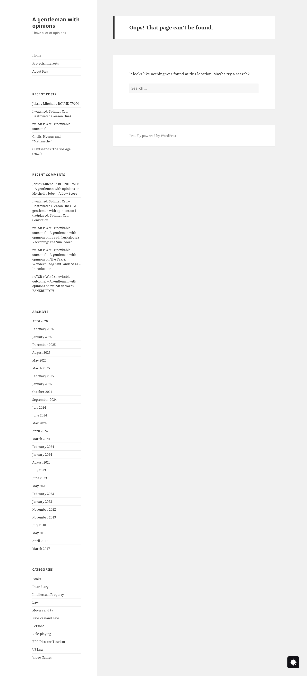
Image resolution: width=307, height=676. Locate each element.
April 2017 (40, 541)
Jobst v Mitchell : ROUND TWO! (55, 103)
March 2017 (41, 549)
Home (36, 55)
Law (35, 602)
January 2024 (42, 454)
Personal (38, 626)
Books (36, 579)
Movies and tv (42, 610)
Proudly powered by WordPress (153, 136)
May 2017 (39, 533)
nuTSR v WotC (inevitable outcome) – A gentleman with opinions (54, 233)
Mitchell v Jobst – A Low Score (54, 193)
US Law (37, 649)
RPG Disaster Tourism (48, 642)
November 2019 (44, 517)
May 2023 (39, 486)
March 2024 (41, 439)
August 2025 (41, 352)
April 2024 (40, 431)
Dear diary (40, 587)
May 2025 (39, 360)
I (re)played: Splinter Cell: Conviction (54, 215)
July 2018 (39, 525)
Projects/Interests (45, 63)
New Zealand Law (45, 618)
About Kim (40, 71)
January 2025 (42, 384)
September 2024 (44, 399)
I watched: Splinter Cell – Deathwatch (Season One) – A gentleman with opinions (54, 206)
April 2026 (40, 321)
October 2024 (42, 392)
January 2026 (42, 337)
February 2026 (43, 329)
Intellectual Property (48, 594)
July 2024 (39, 407)
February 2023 (43, 494)
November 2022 (44, 509)
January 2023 (42, 501)
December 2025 (44, 345)
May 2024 (39, 423)
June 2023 (39, 478)
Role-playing (41, 634)
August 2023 (41, 462)
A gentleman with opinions (56, 22)
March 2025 (41, 368)
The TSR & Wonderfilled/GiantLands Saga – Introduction (56, 264)
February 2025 (43, 376)
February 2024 (43, 447)
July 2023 (39, 470)
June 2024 (39, 415)
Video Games (42, 657)
